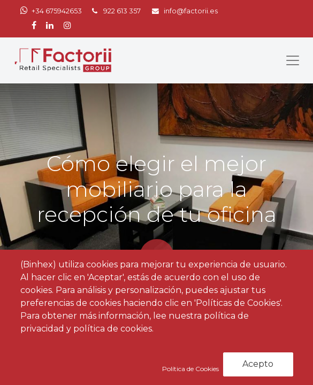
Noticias (86, 327)
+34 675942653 (57, 11)
